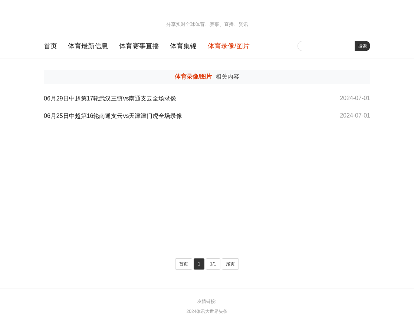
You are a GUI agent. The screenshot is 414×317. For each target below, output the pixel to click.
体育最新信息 (88, 46)
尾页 (230, 264)
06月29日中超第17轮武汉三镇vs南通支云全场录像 (110, 98)
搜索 (362, 46)
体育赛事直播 (139, 46)
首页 (50, 46)
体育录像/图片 (229, 46)
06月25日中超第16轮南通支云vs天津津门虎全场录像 (113, 116)
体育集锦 (183, 46)
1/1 (213, 264)
